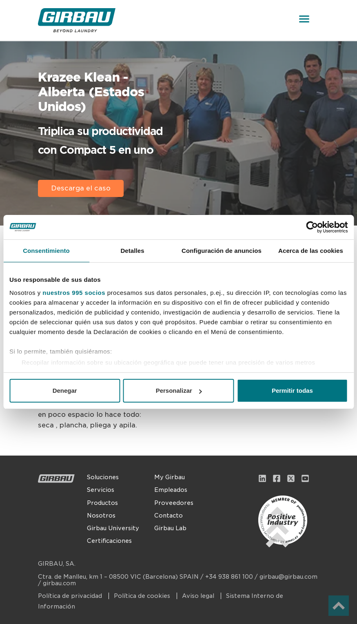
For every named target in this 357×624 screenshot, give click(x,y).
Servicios (100, 490)
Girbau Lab (170, 528)
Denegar (65, 390)
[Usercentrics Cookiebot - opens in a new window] (312, 227)
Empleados (170, 490)
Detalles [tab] (132, 250)
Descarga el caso (81, 188)
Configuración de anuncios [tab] (222, 250)
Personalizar (179, 390)
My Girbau (169, 477)
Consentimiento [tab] (46, 250)
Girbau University (113, 528)
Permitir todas (292, 390)
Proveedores (173, 503)
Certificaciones (109, 541)
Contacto (168, 515)
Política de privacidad (71, 596)
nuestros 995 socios (73, 292)
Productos (102, 503)
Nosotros (101, 515)
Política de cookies (143, 596)
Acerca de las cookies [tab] (310, 250)
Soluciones (103, 477)
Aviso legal (199, 596)
